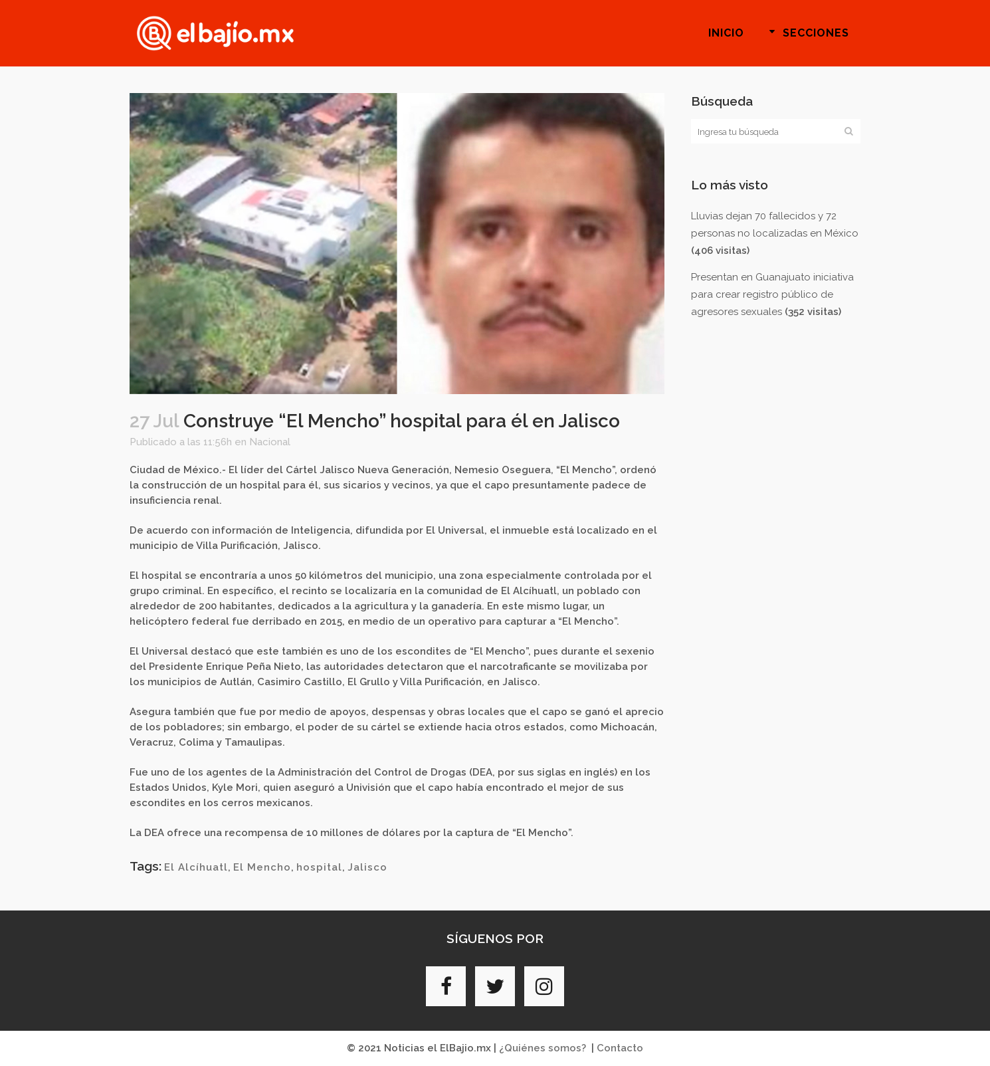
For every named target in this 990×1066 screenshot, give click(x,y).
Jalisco (367, 867)
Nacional (269, 442)
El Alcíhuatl (196, 867)
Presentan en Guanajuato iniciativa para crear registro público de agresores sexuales (772, 294)
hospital (319, 867)
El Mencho (262, 867)
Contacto (620, 1048)
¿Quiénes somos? (542, 1048)
